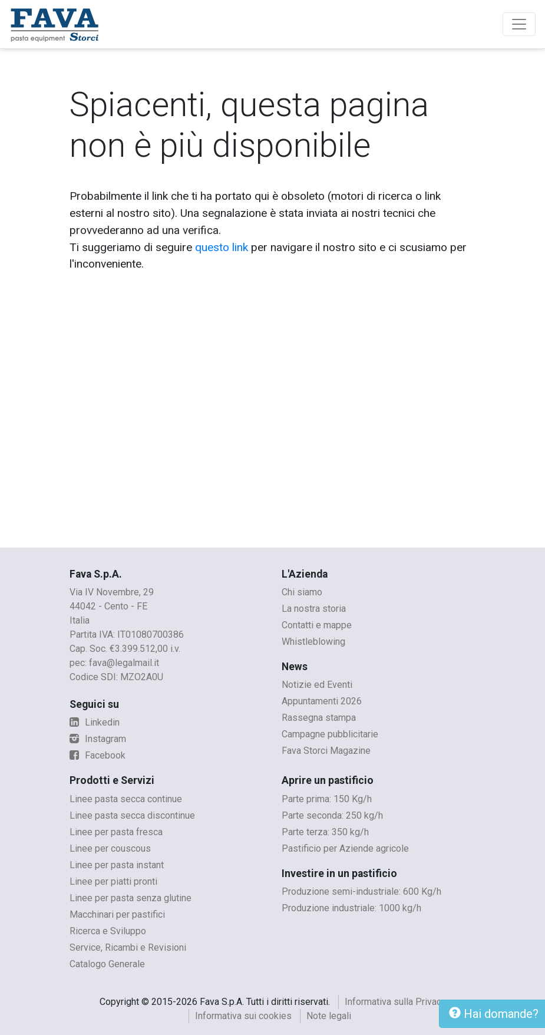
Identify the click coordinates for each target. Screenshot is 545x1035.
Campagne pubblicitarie (330, 734)
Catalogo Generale (107, 964)
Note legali (328, 1015)
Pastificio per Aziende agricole (345, 848)
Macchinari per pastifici (117, 914)
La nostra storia (314, 608)
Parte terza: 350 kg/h (325, 832)
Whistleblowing (313, 641)
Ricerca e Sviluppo (108, 931)
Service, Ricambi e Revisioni (128, 947)
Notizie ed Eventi (317, 684)
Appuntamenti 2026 (322, 701)
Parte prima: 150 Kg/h (327, 799)
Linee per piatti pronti (113, 881)
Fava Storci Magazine (326, 750)
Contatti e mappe (317, 625)
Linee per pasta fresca (116, 832)
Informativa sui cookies (243, 1015)
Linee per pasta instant (117, 865)
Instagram (98, 738)
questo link (221, 247)
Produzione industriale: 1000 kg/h (351, 908)
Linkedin (95, 722)
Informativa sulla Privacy (395, 1001)
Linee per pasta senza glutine (130, 898)
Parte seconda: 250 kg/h (332, 815)
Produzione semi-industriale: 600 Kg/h (361, 891)
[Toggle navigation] (519, 24)
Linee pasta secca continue (126, 799)
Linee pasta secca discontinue (132, 815)
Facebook (97, 755)
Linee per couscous (110, 848)
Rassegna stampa (319, 717)
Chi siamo (302, 592)
